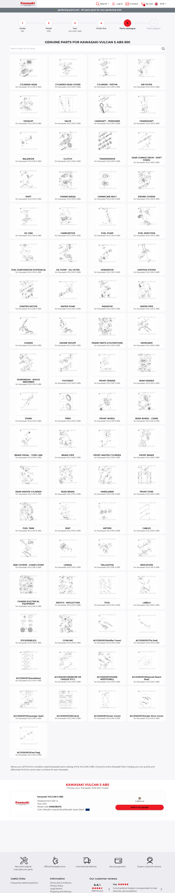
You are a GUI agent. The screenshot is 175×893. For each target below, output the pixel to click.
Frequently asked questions (24, 883)
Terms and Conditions (60, 883)
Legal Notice (56, 889)
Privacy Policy (56, 886)
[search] (163, 48)
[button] (22, 803)
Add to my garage (140, 807)
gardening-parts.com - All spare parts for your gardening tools (90, 10)
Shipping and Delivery (61, 891)
